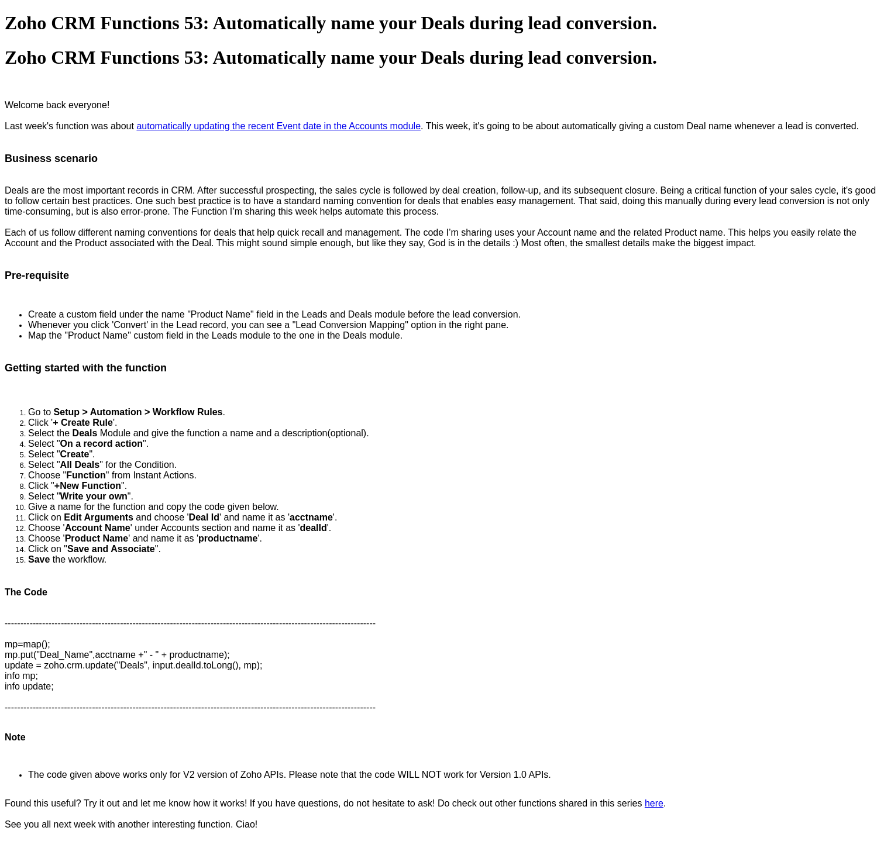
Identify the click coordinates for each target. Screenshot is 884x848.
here (654, 803)
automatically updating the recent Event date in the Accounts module (278, 126)
